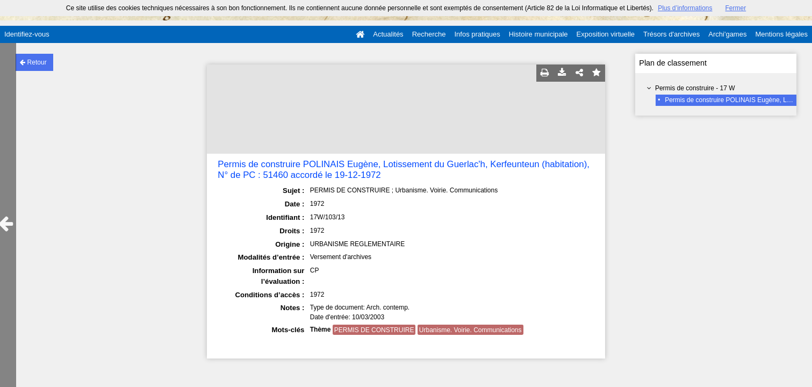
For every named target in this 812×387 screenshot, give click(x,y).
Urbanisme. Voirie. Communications (470, 330)
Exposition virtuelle (606, 34)
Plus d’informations (685, 8)
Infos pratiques (477, 34)
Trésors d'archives (671, 34)
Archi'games (727, 34)
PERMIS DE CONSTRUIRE (374, 330)
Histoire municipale (538, 34)
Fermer (735, 8)
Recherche (429, 34)
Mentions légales (781, 34)
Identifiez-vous (26, 34)
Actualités (388, 34)
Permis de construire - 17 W (695, 88)
